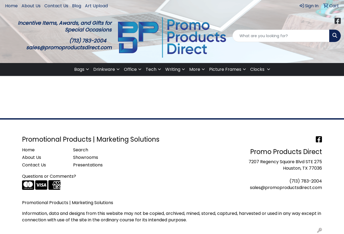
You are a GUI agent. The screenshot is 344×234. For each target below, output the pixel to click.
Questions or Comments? (49, 176)
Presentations (88, 165)
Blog (76, 6)
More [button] (194, 69)
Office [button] (130, 69)
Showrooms (85, 157)
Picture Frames (225, 69)
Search (80, 150)
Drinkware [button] (104, 69)
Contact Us (56, 6)
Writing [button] (172, 69)
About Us (31, 6)
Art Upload (96, 6)
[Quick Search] (280, 36)
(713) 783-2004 (305, 181)
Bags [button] (79, 69)
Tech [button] (151, 69)
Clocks (258, 69)
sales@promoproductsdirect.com (286, 187)
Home (11, 6)
